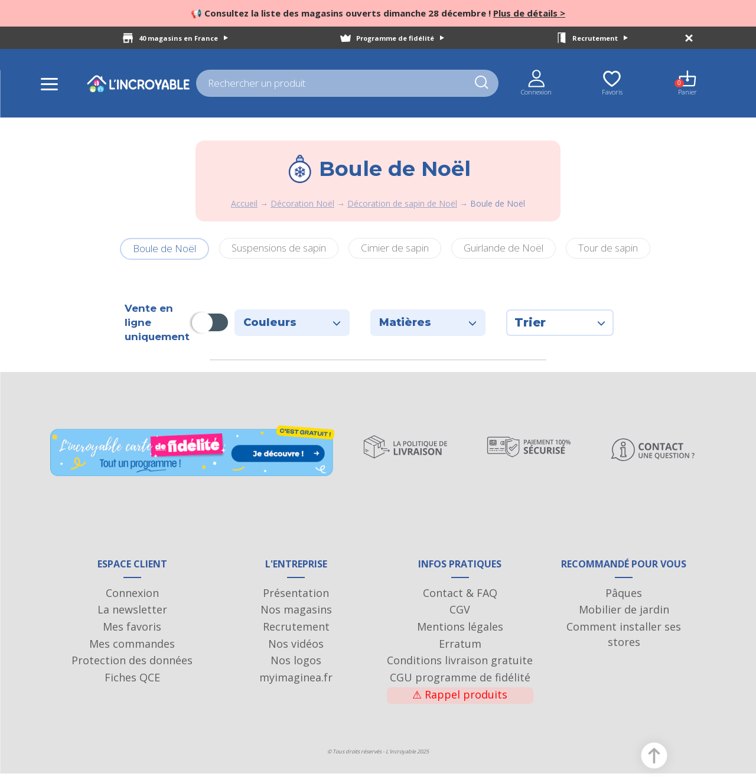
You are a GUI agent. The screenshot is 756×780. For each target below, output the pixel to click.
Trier (559, 322)
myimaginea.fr (296, 684)
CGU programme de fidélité (460, 684)
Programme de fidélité (400, 38)
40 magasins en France (183, 38)
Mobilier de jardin (624, 616)
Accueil (244, 203)
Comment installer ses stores (623, 640)
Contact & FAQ (460, 599)
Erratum (460, 649)
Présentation (296, 599)
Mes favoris (132, 633)
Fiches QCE (132, 684)
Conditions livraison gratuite (460, 667)
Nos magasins (296, 616)
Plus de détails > (529, 13)
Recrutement (600, 38)
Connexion (132, 599)
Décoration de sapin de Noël (402, 203)
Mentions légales (460, 633)
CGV (459, 616)
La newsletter (132, 616)
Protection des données (132, 667)
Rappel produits (459, 700)
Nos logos (296, 667)
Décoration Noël (302, 203)
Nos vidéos (296, 649)
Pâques (623, 599)
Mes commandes (132, 649)
